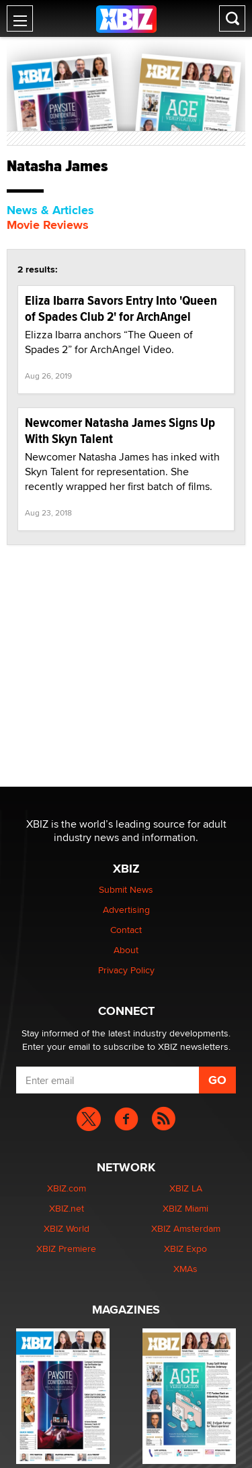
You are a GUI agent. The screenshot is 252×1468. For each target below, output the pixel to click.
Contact (126, 929)
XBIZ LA (185, 1188)
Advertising (126, 909)
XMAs (185, 1268)
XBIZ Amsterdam (185, 1228)
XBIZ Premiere (66, 1248)
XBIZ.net (66, 1208)
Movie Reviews (48, 225)
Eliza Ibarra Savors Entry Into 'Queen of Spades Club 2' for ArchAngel (121, 308)
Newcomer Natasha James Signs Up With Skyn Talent (120, 430)
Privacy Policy (126, 970)
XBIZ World (66, 1228)
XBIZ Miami (185, 1208)
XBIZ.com (66, 1188)
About (126, 950)
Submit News (126, 889)
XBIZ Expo (185, 1248)
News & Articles (50, 210)
